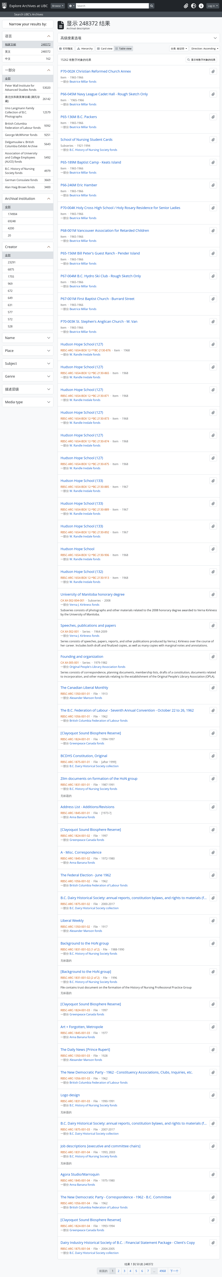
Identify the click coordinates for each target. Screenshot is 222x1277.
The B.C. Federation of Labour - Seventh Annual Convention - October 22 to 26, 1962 (127, 710)
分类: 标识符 (178, 48)
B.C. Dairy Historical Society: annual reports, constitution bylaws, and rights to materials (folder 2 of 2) (134, 1123)
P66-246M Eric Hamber (79, 185)
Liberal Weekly (72, 921)
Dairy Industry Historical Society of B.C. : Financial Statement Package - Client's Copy (128, 1243)
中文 (27, 59)
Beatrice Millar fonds (83, 82)
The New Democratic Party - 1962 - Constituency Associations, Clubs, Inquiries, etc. (127, 1072)
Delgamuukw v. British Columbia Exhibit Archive (27, 144)
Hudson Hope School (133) (82, 481)
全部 (8, 78)
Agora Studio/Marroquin (80, 1174)
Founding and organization (82, 656)
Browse (56, 5)
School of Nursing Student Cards (87, 139)
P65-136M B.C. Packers (79, 117)
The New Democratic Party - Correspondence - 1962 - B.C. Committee (116, 1197)
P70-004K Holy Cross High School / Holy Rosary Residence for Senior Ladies (120, 208)
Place (9, 350)
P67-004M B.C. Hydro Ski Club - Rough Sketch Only (101, 276)
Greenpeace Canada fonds (87, 743)
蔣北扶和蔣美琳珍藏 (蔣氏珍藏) (27, 99)
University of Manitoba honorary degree (93, 594)
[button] (186, 6)
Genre (10, 376)
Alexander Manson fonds (86, 698)
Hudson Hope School (77, 549)
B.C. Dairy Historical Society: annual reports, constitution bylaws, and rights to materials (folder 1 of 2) (134, 898)
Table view (123, 48)
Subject (11, 363)
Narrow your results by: (28, 24)
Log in (212, 5)
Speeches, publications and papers (88, 625)
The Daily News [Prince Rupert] (85, 1050)
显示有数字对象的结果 (201, 59)
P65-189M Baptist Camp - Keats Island (91, 162)
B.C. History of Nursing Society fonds (27, 171)
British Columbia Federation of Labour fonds (27, 126)
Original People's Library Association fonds (97, 667)
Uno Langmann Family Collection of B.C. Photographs (27, 112)
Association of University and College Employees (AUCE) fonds (27, 157)
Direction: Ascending (203, 48)
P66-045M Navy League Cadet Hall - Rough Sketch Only (104, 94)
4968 (163, 1271)
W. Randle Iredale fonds (85, 354)
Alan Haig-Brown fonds (27, 188)
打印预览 (66, 48)
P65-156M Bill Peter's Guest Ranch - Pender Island (100, 253)
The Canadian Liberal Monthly (84, 688)
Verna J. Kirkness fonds (84, 605)
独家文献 (27, 45)
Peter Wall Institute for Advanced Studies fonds (27, 88)
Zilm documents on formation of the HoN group (99, 779)
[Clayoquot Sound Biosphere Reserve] (91, 733)
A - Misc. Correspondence (81, 852)
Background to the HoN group (85, 943)
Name (10, 337)
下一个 (174, 1271)
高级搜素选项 (71, 38)
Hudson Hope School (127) (82, 344)
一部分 (10, 70)
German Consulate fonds (27, 181)
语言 (8, 36)
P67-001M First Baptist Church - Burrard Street (97, 299)
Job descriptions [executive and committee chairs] (100, 1146)
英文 (27, 52)
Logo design (70, 1095)
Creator (11, 246)
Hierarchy (85, 48)
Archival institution (20, 198)
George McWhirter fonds (27, 136)
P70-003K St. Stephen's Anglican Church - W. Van (99, 321)
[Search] (112, 6)
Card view (104, 48)
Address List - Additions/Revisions (87, 807)
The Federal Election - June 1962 (86, 875)
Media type (14, 402)
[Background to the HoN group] (86, 972)
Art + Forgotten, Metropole (82, 1027)
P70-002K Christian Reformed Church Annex (96, 71)
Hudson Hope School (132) (82, 572)
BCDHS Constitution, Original (84, 756)
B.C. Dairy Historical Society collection (94, 766)
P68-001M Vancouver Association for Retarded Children (105, 230)
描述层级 (12, 389)
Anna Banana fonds (82, 817)
